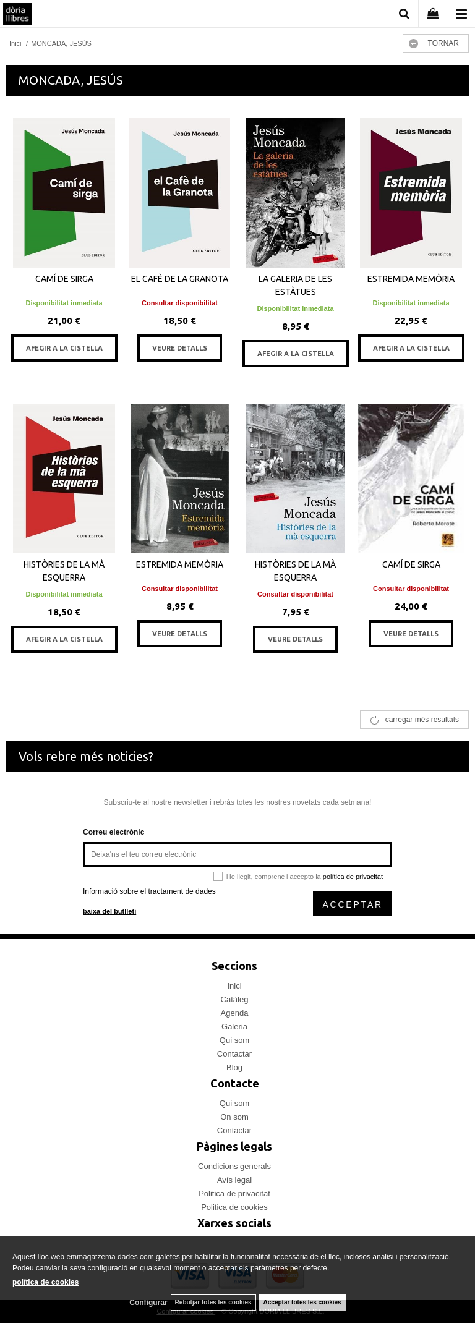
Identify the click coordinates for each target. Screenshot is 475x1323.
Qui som (234, 1040)
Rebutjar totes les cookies (213, 1302)
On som (234, 1116)
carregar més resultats (422, 719)
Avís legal (234, 1180)
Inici (234, 985)
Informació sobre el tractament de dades (149, 891)
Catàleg (235, 999)
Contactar (234, 1053)
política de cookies (45, 1282)
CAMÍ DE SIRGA (64, 279)
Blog (234, 1067)
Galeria (234, 1026)
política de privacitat (353, 876)
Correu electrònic (113, 832)
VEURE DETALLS (179, 348)
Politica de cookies (234, 1207)
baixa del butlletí (109, 911)
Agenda (235, 1013)
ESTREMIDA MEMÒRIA (411, 279)
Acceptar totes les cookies (302, 1302)
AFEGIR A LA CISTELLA (64, 348)
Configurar (148, 1302)
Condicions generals (234, 1166)
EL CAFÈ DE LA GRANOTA (179, 279)
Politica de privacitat (234, 1193)
